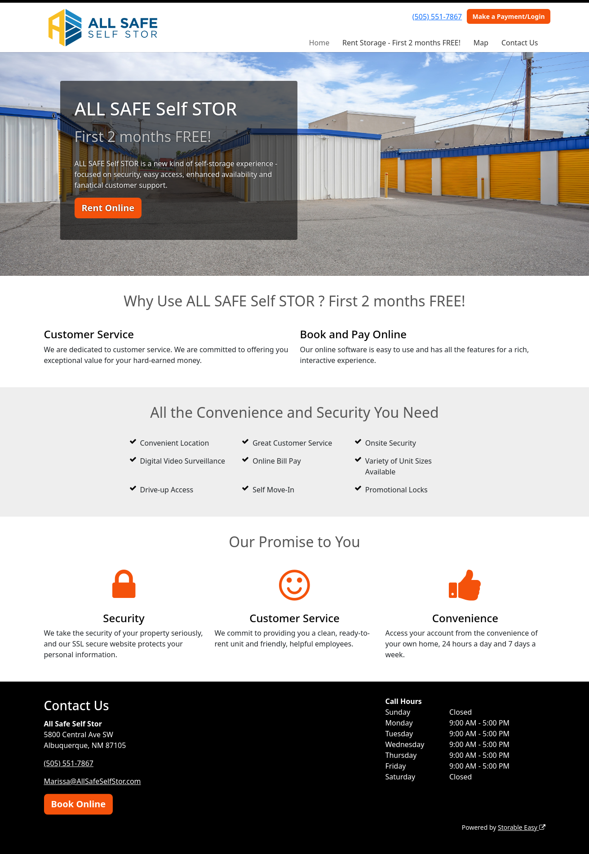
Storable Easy (521, 827)
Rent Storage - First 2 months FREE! (401, 43)
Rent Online (108, 208)
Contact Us (519, 43)
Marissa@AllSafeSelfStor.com (92, 781)
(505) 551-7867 (437, 17)
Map (481, 43)
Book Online (78, 804)
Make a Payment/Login (508, 16)
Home (319, 43)
